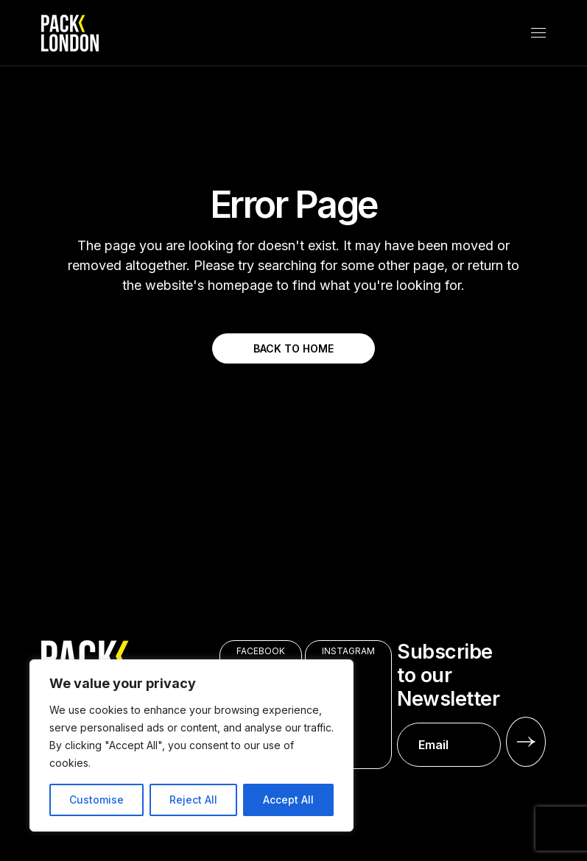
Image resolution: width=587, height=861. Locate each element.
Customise (96, 799)
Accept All (288, 799)
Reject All (193, 799)
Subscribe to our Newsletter (449, 703)
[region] (191, 745)
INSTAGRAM (348, 650)
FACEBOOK (260, 650)
